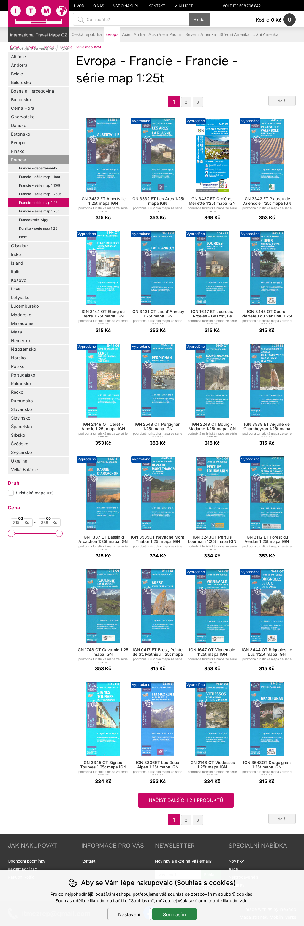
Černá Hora (22, 108)
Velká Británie (24, 469)
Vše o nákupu (126, 6)
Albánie (18, 56)
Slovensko (21, 409)
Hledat (199, 19)
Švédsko (19, 443)
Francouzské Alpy (33, 220)
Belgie (17, 73)
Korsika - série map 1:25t (38, 228)
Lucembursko (25, 306)
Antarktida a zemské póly (34, 49)
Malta (16, 331)
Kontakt (156, 6)
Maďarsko (21, 314)
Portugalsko (23, 374)
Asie (126, 34)
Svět (65, 49)
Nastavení (129, 914)
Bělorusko (21, 82)
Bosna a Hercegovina (32, 90)
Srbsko (18, 435)
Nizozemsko (23, 349)
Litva (15, 288)
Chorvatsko (23, 116)
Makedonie (22, 323)
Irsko (16, 254)
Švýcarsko (21, 452)
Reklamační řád (22, 869)
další (282, 101)
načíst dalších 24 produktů (186, 800)
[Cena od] (22, 522)
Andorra (19, 65)
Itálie (15, 271)
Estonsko (20, 133)
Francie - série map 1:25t (39, 203)
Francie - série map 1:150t (39, 185)
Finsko (18, 151)
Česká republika (87, 34)
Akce (233, 869)
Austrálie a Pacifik (165, 34)
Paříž (23, 237)
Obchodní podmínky (26, 861)
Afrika (139, 34)
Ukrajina (19, 460)
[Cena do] (50, 522)
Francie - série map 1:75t (39, 211)
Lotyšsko (20, 297)
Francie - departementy (38, 168)
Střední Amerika (234, 34)
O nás (98, 6)
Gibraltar (19, 245)
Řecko (17, 392)
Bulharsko (21, 99)
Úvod (79, 6)
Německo (20, 340)
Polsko (18, 366)
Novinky (236, 861)
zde (243, 900)
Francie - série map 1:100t (39, 177)
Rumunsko (22, 400)
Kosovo (18, 280)
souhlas (176, 894)
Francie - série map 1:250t (40, 194)
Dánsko (18, 125)
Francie (18, 159)
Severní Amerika (200, 34)
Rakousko (21, 383)
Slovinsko (21, 417)
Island (17, 263)
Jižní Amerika (265, 34)
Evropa (18, 142)
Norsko (18, 357)
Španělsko (21, 426)
